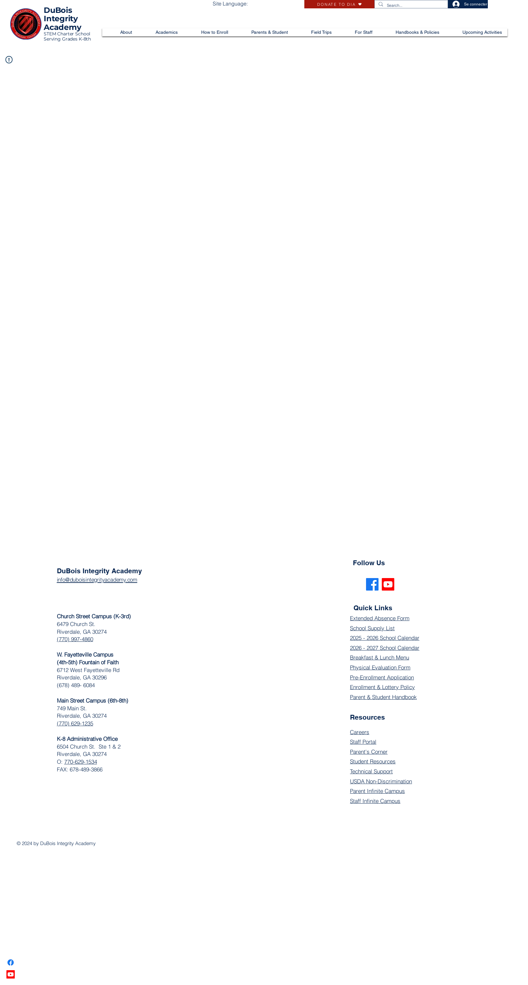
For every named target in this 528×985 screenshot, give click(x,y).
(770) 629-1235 (75, 723)
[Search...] (410, 5)
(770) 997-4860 (75, 639)
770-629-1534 (80, 761)
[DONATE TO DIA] (339, 4)
